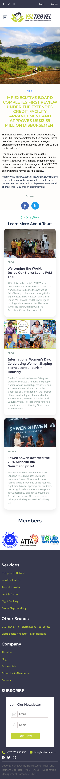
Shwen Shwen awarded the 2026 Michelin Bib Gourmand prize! (29, 462)
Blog (4, 659)
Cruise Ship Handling (14, 608)
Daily (28, 91)
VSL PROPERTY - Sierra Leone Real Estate (26, 626)
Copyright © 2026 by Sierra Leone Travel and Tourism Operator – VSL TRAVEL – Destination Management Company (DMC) (29, 770)
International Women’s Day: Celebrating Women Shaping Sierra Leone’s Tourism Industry (30, 365)
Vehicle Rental (10, 594)
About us (7, 652)
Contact (6, 680)
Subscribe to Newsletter (16, 673)
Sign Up (54, 4)
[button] (3, 539)
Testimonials (9, 666)
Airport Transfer (11, 587)
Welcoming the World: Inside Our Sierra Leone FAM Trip (30, 272)
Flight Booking (10, 601)
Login (41, 4)
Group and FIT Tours (13, 573)
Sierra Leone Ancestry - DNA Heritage (24, 633)
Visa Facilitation (11, 580)
